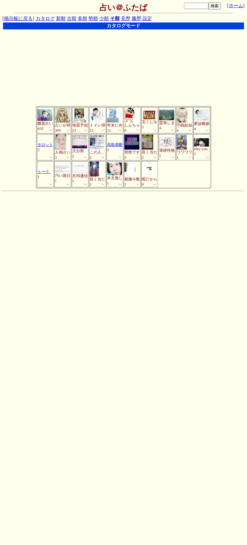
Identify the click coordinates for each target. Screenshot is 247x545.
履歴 (136, 18)
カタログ (45, 18)
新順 (61, 18)
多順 (82, 18)
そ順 (115, 18)
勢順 (93, 18)
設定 (147, 18)
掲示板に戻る (18, 18)
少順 (104, 18)
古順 (71, 18)
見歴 (125, 18)
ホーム (236, 5)
